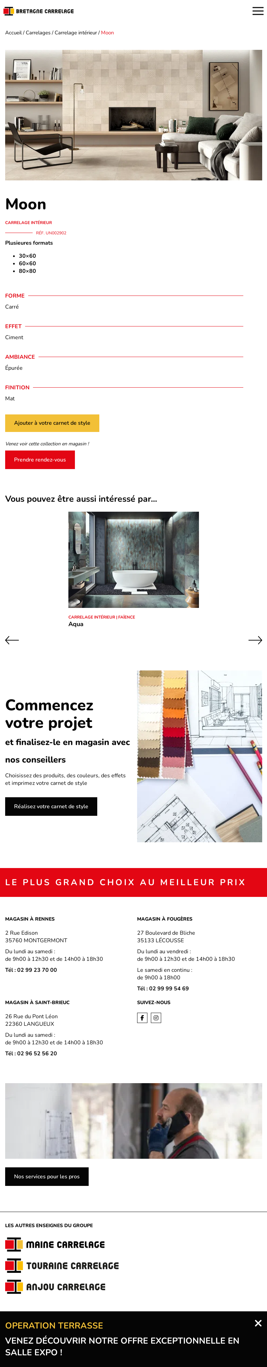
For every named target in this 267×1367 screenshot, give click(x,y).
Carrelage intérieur (76, 32)
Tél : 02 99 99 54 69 (163, 988)
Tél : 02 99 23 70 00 (31, 970)
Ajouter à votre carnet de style (52, 423)
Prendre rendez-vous (40, 460)
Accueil (13, 32)
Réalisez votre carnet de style (51, 806)
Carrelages (38, 32)
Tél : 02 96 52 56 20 (31, 1053)
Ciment (14, 337)
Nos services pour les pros (47, 1176)
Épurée (14, 368)
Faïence (126, 617)
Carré (12, 307)
